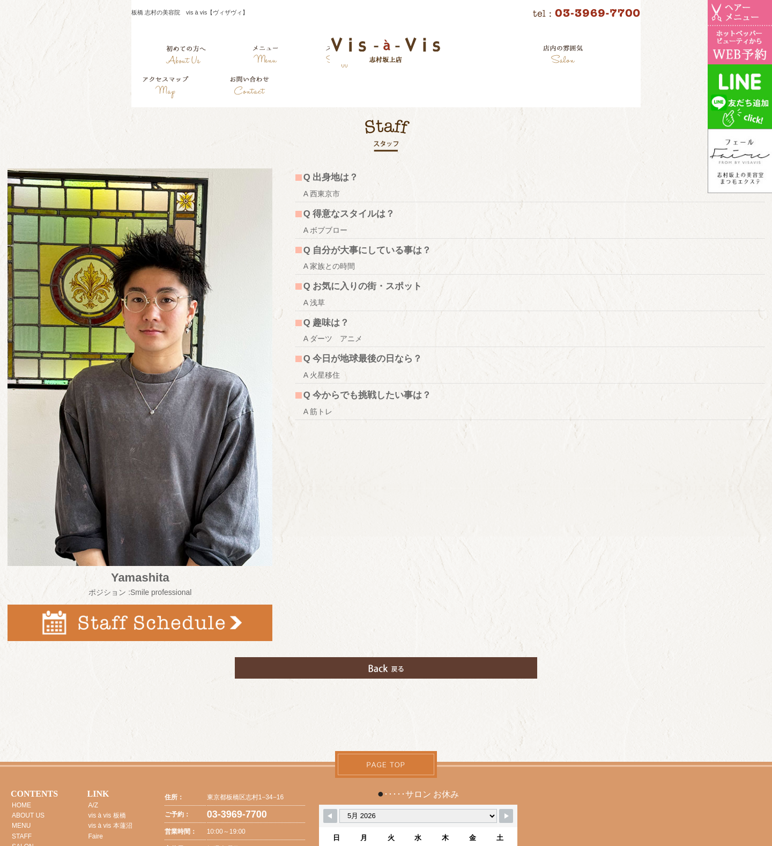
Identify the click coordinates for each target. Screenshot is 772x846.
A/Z (93, 805)
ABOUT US (28, 815)
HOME (21, 805)
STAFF (22, 836)
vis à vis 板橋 (107, 815)
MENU (21, 825)
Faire (95, 836)
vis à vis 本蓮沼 (110, 825)
